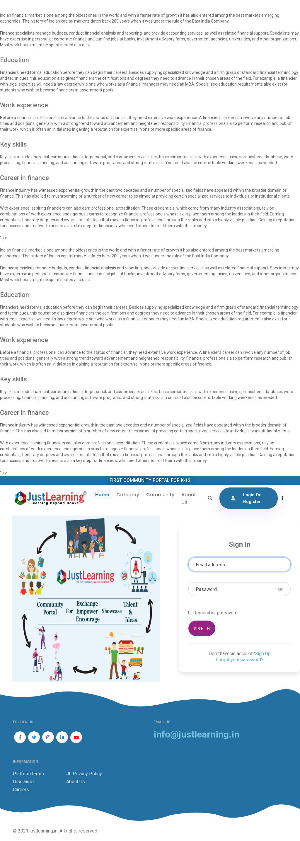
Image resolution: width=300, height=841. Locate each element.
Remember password (215, 613)
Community (160, 494)
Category (127, 494)
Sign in (201, 628)
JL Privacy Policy (84, 774)
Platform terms (28, 774)
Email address (210, 565)
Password (206, 589)
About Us (188, 498)
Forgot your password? (239, 659)
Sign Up (263, 653)
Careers (21, 789)
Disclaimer (24, 781)
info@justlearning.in (196, 734)
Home (102, 494)
